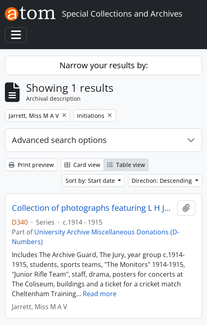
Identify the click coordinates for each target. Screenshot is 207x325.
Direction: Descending (163, 180)
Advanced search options (59, 139)
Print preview (31, 165)
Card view (82, 165)
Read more (100, 293)
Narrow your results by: (103, 65)
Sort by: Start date (91, 180)
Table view (126, 165)
